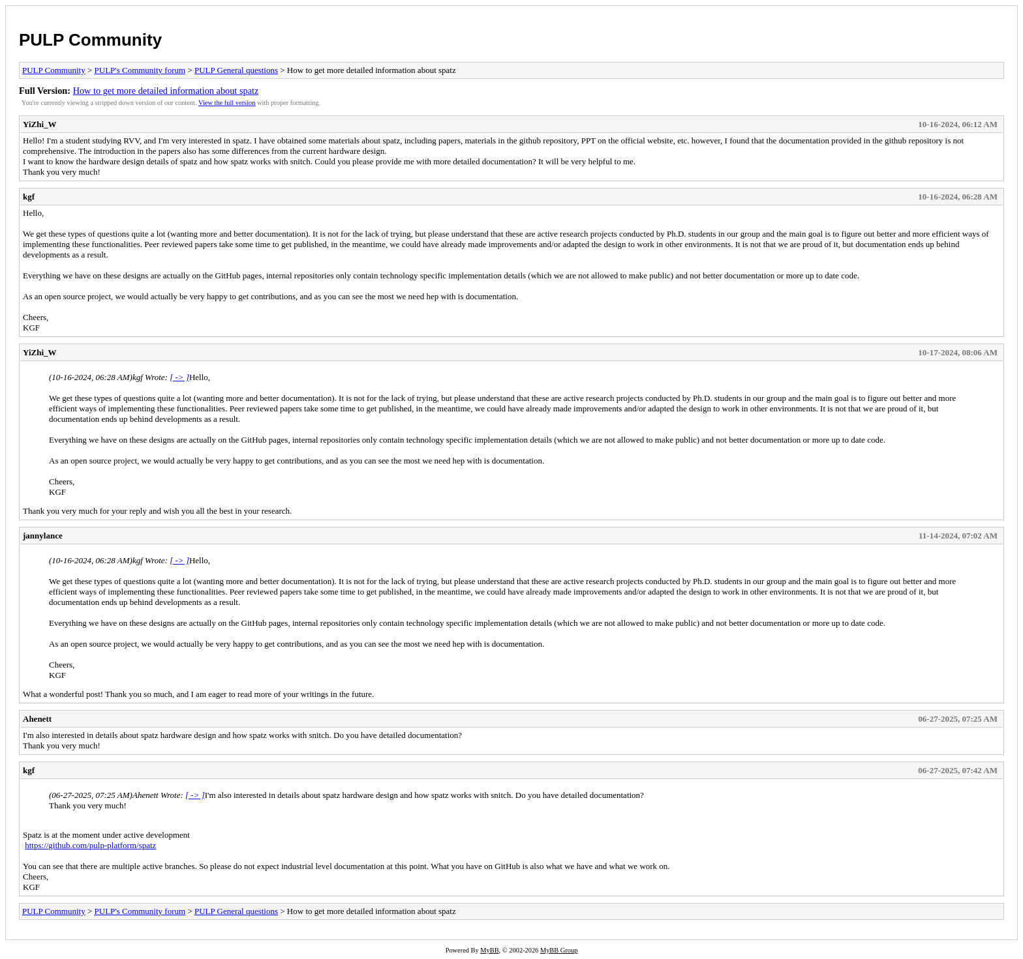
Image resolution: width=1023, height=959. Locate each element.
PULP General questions (236, 70)
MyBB (489, 950)
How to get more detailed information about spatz (166, 90)
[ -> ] (179, 377)
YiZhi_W (40, 124)
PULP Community (90, 40)
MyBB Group (558, 950)
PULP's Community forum (140, 70)
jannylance (43, 535)
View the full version (226, 102)
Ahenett (37, 719)
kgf (29, 196)
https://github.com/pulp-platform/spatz (90, 845)
